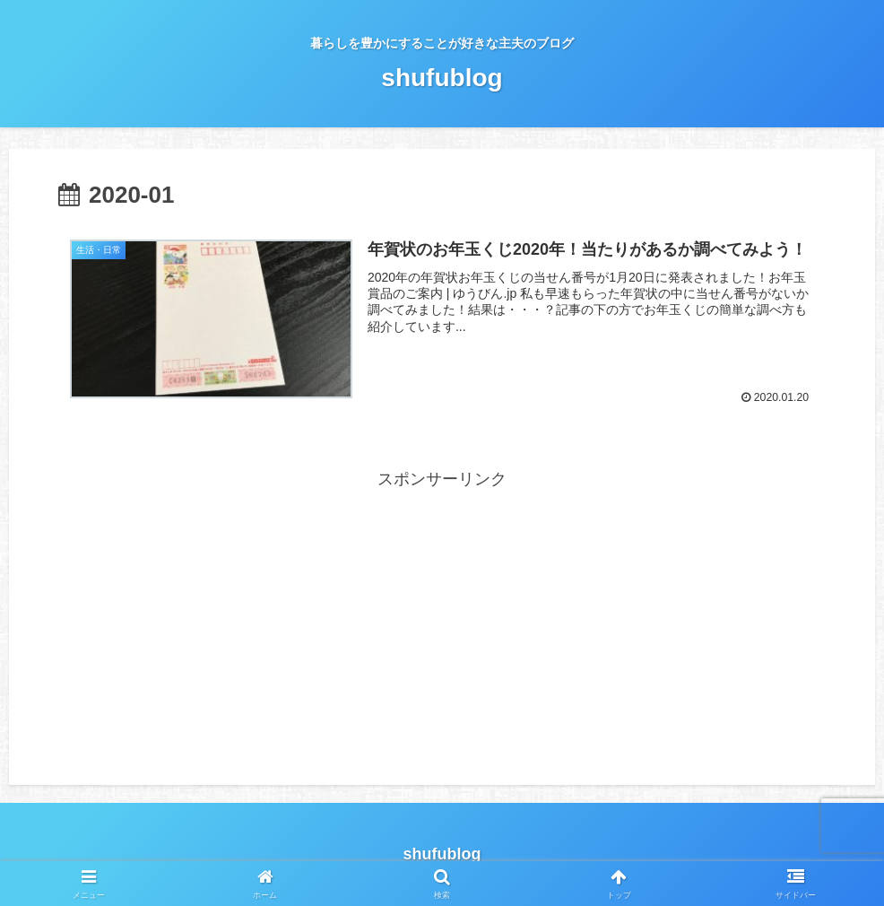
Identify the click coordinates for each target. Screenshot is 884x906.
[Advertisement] (442, 619)
